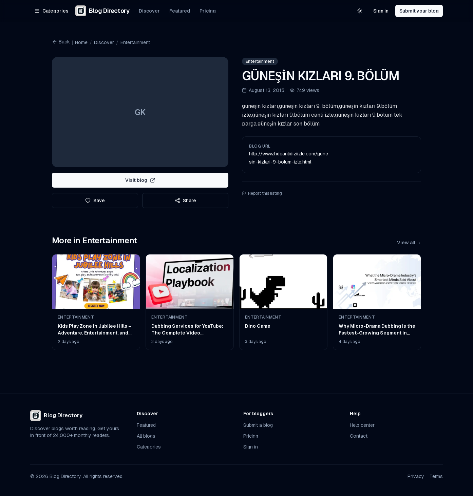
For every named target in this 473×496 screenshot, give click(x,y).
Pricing (208, 11)
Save (95, 200)
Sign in (381, 11)
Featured (179, 11)
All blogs (146, 436)
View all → (409, 243)
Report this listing (262, 193)
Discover (149, 11)
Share (185, 200)
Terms (436, 476)
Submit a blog (258, 425)
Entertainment (135, 42)
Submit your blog (419, 11)
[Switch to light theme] (359, 11)
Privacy (416, 476)
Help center (362, 425)
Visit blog (140, 180)
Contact (358, 436)
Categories (149, 447)
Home (81, 42)
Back (61, 42)
